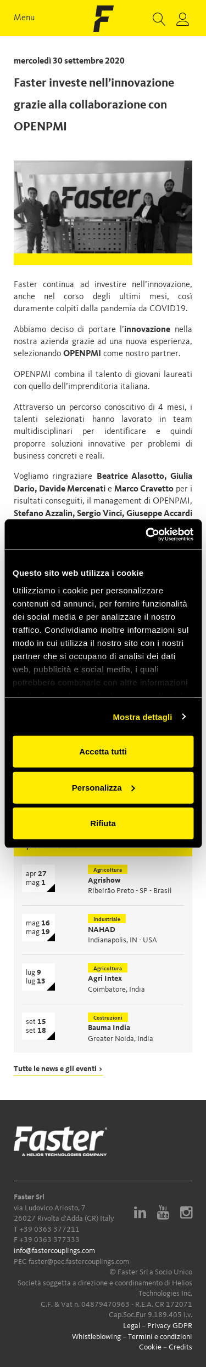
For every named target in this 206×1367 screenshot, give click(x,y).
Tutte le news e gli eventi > (58, 1069)
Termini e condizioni (160, 1337)
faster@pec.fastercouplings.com (79, 1262)
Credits (180, 1347)
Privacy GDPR (169, 1326)
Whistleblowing (96, 1337)
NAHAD (101, 930)
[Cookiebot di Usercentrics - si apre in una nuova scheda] (146, 534)
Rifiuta (103, 823)
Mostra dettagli (142, 716)
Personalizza (103, 787)
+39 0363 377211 (49, 1229)
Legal (131, 1326)
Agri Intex (105, 978)
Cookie (150, 1347)
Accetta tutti (103, 751)
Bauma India (109, 1028)
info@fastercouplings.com (54, 1251)
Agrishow (104, 880)
